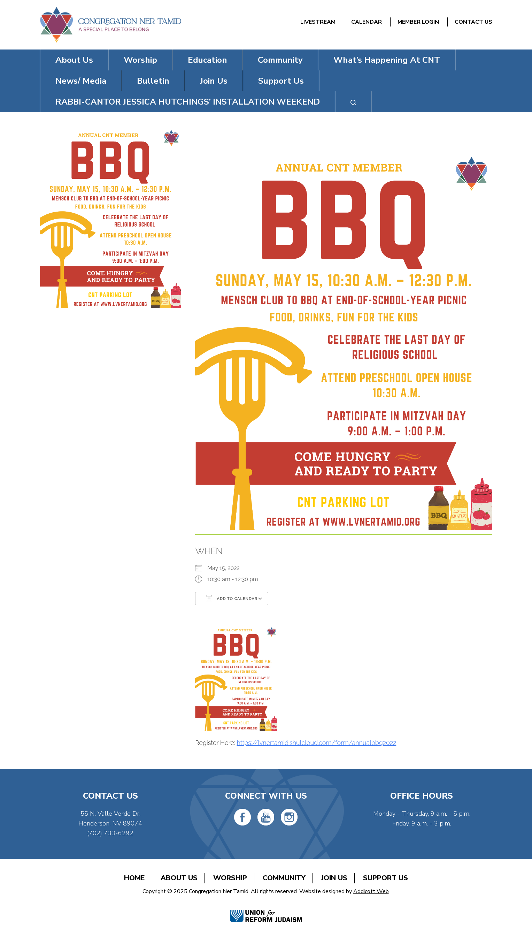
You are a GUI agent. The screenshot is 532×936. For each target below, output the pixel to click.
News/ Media (80, 80)
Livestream (318, 22)
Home (134, 878)
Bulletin (153, 80)
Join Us (214, 80)
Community (280, 60)
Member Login (418, 22)
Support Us (281, 80)
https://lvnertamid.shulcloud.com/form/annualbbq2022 (316, 742)
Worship (140, 60)
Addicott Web (371, 891)
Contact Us (473, 22)
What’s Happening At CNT (386, 60)
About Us (74, 60)
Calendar (366, 22)
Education (207, 60)
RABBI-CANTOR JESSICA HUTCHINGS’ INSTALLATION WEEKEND (187, 101)
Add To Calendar (231, 598)
